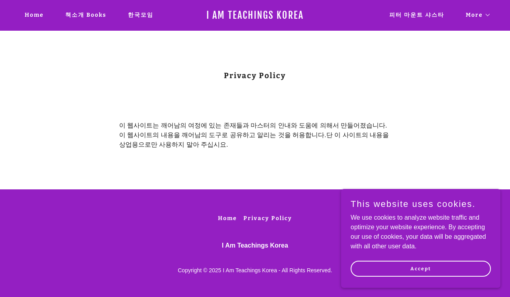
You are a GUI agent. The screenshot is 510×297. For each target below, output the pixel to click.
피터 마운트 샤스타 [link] (416, 15)
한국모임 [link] (140, 15)
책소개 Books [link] (85, 15)
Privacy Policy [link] (267, 218)
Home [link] (34, 15)
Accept (420, 268)
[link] (255, 16)
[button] (475, 15)
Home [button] (227, 218)
